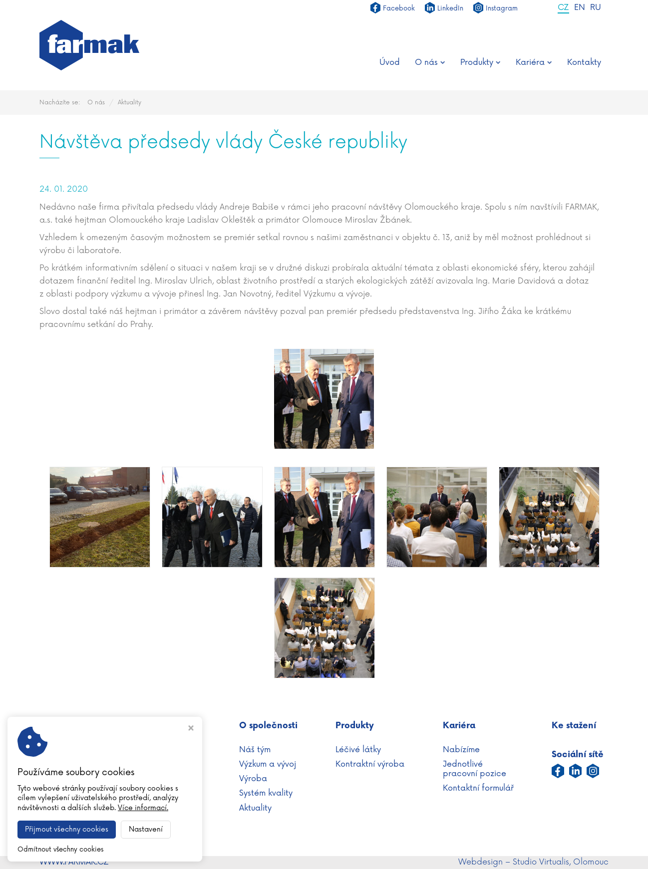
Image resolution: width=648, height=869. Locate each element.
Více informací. (143, 808)
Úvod (389, 62)
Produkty (480, 62)
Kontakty (584, 62)
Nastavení (146, 829)
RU (595, 7)
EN (579, 7)
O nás (430, 62)
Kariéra (534, 62)
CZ (563, 7)
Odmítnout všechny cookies (60, 850)
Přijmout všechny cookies (66, 829)
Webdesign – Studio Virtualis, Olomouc (533, 862)
